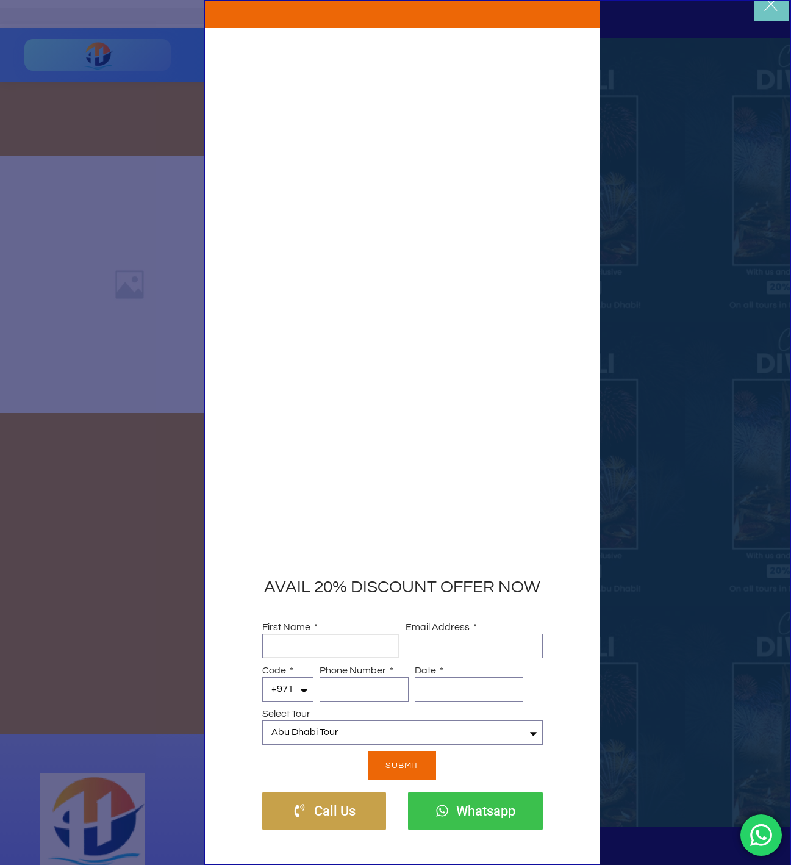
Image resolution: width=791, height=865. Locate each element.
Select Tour (286, 714)
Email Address (438, 627)
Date (426, 670)
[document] (395, 432)
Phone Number (354, 670)
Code (275, 670)
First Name (287, 627)
